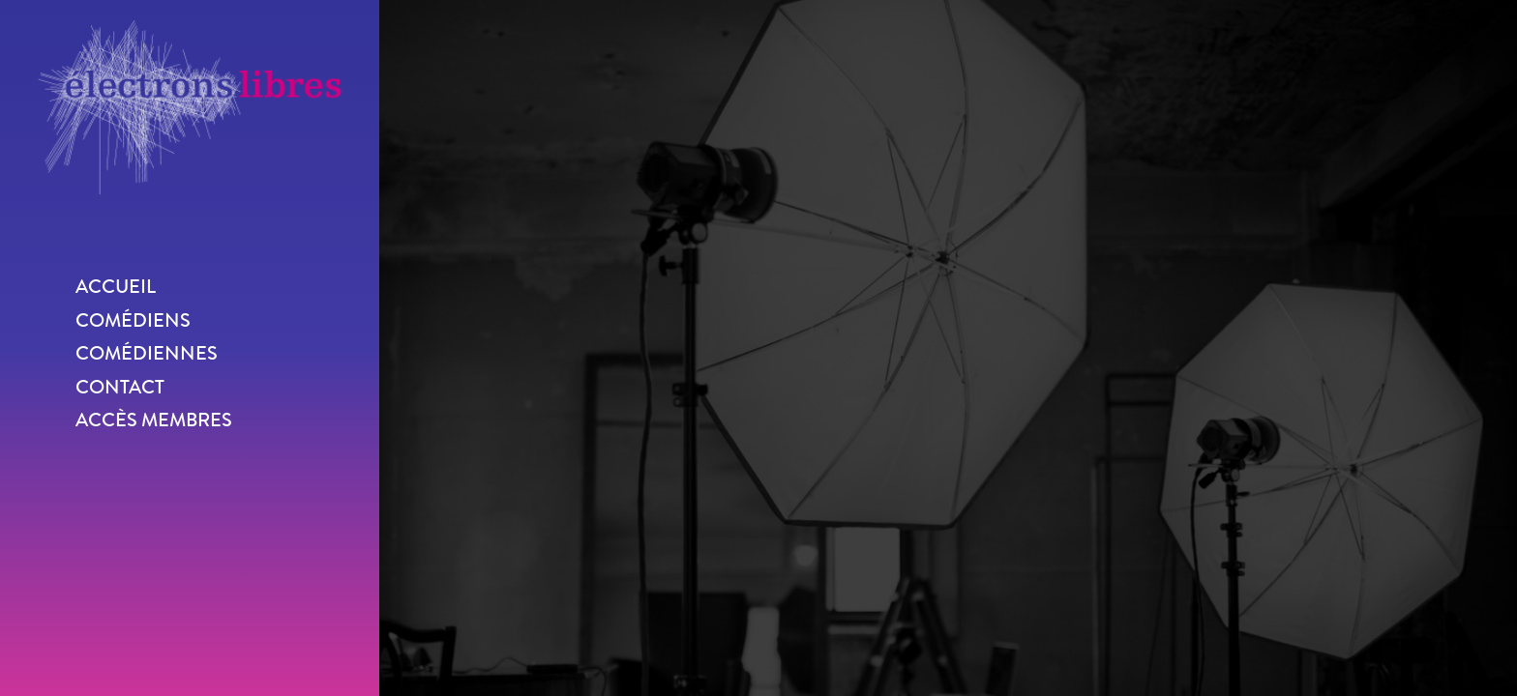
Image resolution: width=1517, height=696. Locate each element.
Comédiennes (146, 353)
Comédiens (133, 320)
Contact (119, 387)
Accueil (115, 287)
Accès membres (153, 420)
